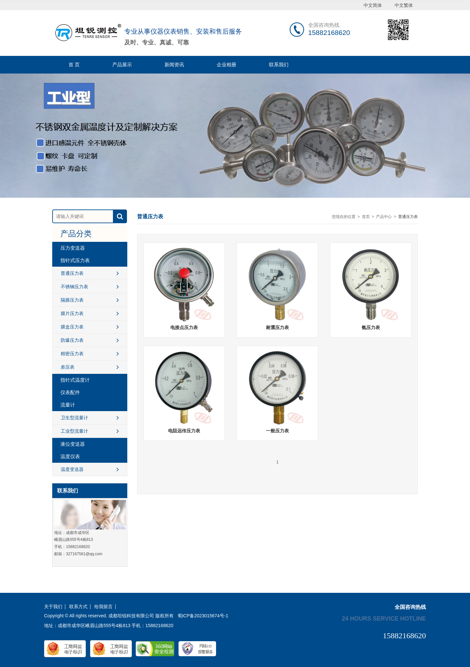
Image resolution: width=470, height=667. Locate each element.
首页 (366, 216)
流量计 (67, 405)
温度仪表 (70, 456)
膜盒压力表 (90, 326)
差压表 (90, 367)
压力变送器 (72, 248)
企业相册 (226, 64)
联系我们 (279, 64)
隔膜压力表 (90, 300)
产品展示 (122, 64)
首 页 (74, 64)
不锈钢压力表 (90, 286)
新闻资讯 (174, 64)
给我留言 (103, 606)
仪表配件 (70, 392)
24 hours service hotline (384, 618)
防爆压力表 (90, 340)
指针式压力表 (75, 260)
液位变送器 (72, 444)
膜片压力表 (90, 313)
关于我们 (53, 606)
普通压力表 (90, 273)
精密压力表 (90, 353)
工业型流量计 (90, 431)
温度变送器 (90, 469)
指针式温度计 (75, 380)
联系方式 (78, 606)
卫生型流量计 (90, 417)
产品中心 (384, 216)
